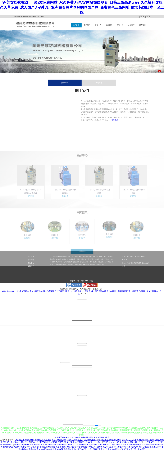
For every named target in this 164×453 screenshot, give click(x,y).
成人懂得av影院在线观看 (20, 442)
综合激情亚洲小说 (91, 440)
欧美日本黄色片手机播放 (80, 437)
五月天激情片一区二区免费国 (133, 449)
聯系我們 (142, 25)
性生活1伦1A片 (7, 447)
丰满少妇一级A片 (95, 442)
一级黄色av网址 (51, 445)
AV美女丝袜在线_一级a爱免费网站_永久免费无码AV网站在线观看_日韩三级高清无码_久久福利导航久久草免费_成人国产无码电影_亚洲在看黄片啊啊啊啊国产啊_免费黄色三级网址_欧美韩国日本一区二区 (82, 7)
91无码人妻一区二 (135, 442)
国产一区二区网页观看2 (93, 449)
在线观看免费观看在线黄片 (60, 449)
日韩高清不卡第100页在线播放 (43, 447)
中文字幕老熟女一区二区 (153, 442)
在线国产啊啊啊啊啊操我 (133, 445)
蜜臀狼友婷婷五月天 (43, 440)
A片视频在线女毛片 (22, 447)
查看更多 (114, 120)
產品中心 (98, 25)
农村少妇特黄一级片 (145, 440)
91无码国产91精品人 (75, 440)
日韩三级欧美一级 (65, 442)
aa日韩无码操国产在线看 (154, 445)
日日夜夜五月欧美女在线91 (110, 440)
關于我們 (87, 25)
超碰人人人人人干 (129, 440)
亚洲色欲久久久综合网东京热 (115, 442)
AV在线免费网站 (6, 445)
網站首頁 (76, 25)
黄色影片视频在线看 (79, 447)
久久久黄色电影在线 (112, 449)
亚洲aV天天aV (77, 449)
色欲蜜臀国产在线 (63, 447)
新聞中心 (120, 25)
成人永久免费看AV (40, 449)
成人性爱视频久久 (62, 437)
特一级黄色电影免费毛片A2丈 (126, 447)
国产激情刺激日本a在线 (99, 437)
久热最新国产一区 (80, 442)
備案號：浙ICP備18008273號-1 (82, 281)
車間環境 (109, 25)
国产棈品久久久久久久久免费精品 (72, 445)
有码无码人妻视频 (21, 445)
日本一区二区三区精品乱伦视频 (44, 442)
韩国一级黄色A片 (59, 440)
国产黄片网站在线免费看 (97, 445)
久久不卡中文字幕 (37, 445)
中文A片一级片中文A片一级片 (100, 447)
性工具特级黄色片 (115, 445)
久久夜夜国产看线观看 (24, 440)
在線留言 (131, 25)
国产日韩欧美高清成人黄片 (150, 447)
